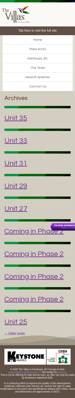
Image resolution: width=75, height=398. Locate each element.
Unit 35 (15, 118)
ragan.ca (62, 372)
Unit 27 (15, 208)
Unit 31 (15, 163)
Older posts (14, 333)
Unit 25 (15, 322)
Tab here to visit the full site (37, 30)
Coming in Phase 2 (34, 231)
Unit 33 (15, 140)
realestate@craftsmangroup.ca (24, 372)
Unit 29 (15, 186)
